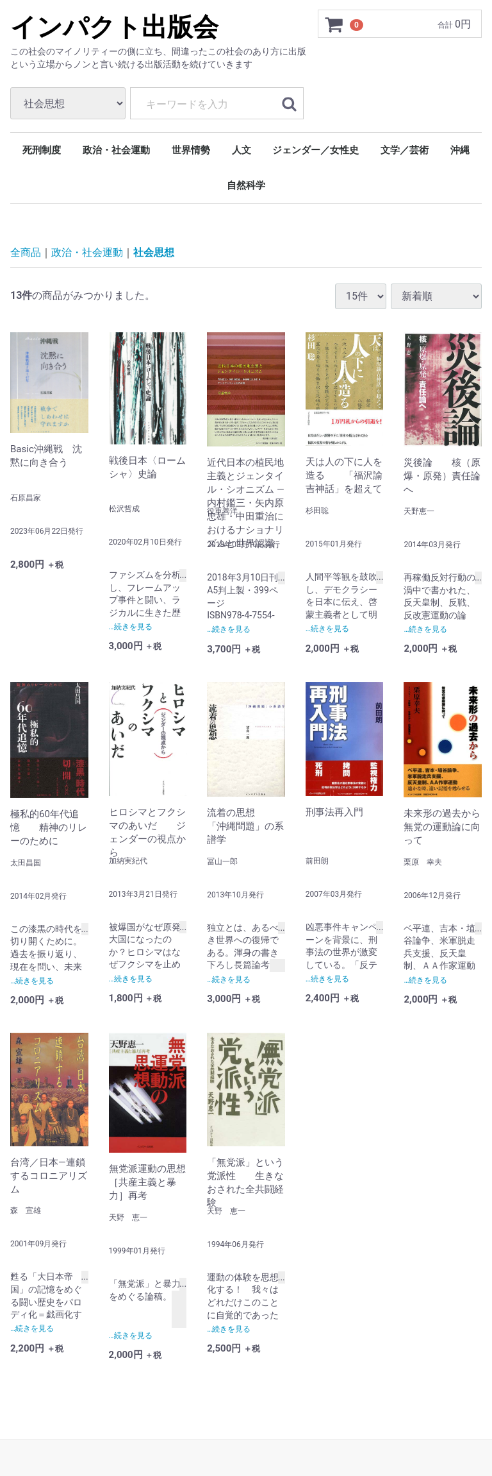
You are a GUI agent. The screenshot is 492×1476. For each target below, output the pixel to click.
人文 (241, 150)
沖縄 (460, 150)
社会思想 (153, 252)
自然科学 (246, 185)
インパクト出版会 (114, 27)
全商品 (25, 252)
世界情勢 (191, 150)
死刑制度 (41, 150)
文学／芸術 (405, 150)
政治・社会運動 (116, 150)
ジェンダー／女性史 (315, 150)
